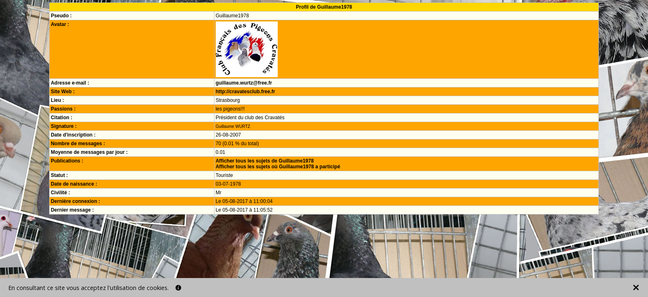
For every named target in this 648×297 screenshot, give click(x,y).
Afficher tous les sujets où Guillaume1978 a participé (278, 167)
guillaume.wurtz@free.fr (244, 83)
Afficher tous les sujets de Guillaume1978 (265, 161)
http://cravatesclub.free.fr (245, 91)
